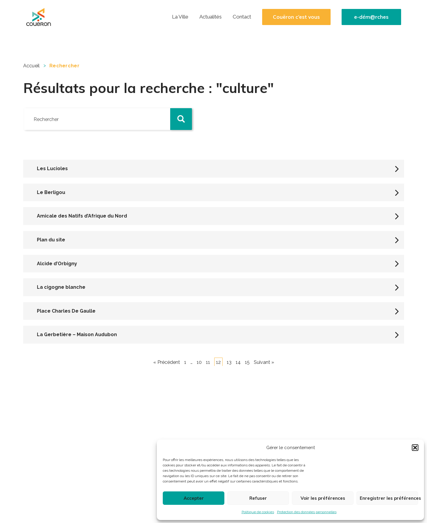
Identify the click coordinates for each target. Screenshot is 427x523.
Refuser (258, 498)
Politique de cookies (258, 512)
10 (199, 362)
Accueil (31, 66)
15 (247, 362)
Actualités (210, 17)
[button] (415, 448)
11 (208, 362)
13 (229, 362)
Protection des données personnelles (307, 512)
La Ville (180, 17)
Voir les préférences (323, 498)
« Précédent (166, 362)
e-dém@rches (371, 17)
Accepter (194, 498)
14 (238, 362)
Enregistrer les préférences (389, 498)
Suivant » (264, 362)
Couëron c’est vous (296, 17)
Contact (242, 17)
